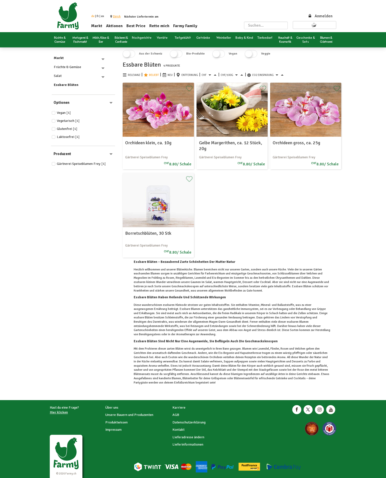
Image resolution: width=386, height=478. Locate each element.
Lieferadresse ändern (188, 437)
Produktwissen (116, 422)
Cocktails (299, 378)
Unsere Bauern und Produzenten (129, 415)
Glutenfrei (67, 129)
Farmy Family (185, 25)
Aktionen (114, 25)
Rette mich (159, 25)
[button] (117, 16)
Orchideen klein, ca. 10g (148, 143)
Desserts (297, 361)
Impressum (113, 429)
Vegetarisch (68, 121)
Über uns (111, 407)
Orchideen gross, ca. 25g (296, 143)
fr (98, 16)
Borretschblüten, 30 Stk (148, 233)
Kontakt (178, 429)
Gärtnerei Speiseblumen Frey (81, 164)
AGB (175, 415)
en (102, 16)
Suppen (228, 361)
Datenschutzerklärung (189, 422)
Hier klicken (59, 412)
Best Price (136, 25)
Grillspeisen (218, 378)
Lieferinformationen (187, 444)
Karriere (178, 407)
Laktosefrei (68, 137)
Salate (205, 361)
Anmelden (320, 16)
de (92, 16)
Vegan (64, 113)
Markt (96, 25)
